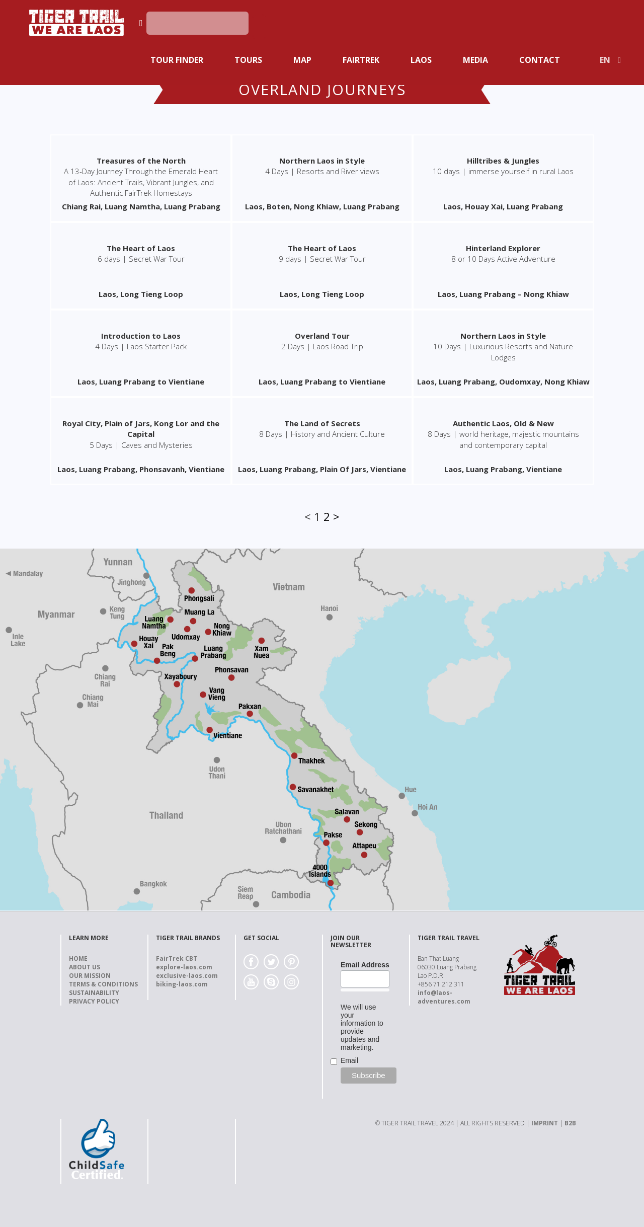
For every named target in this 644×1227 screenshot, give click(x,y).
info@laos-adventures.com (444, 997)
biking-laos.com (182, 984)
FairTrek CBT (176, 958)
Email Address (365, 965)
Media (475, 59)
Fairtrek (361, 59)
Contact (539, 59)
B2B (570, 1123)
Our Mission (90, 975)
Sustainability (94, 992)
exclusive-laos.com (187, 975)
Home (78, 958)
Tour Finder (176, 59)
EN (605, 59)
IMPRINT (544, 1123)
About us (84, 967)
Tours (248, 59)
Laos (421, 59)
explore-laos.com (184, 967)
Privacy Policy (94, 1001)
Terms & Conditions (103, 984)
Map (302, 59)
